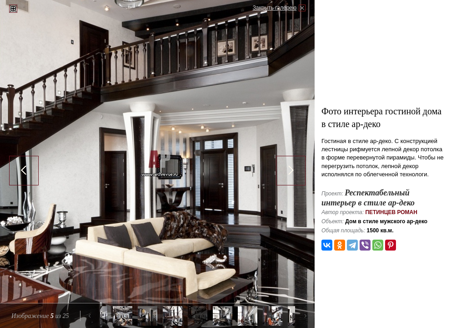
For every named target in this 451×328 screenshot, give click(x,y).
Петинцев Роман (391, 212)
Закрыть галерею (274, 8)
